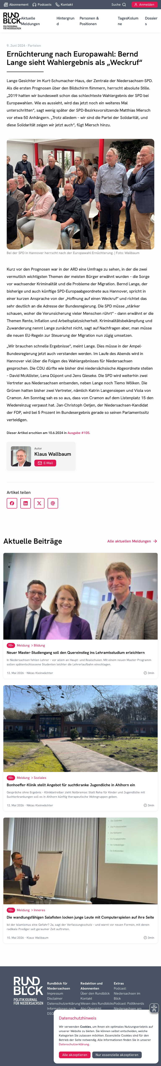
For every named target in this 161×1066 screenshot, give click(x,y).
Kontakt (86, 998)
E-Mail (45, 463)
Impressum (55, 993)
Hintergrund (65, 21)
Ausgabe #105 (78, 433)
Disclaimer (54, 998)
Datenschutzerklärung (74, 1044)
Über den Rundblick (95, 993)
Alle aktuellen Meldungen (132, 541)
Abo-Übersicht (90, 1008)
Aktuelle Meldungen (30, 21)
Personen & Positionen (89, 21)
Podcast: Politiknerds (129, 1003)
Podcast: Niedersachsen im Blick (127, 993)
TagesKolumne (128, 21)
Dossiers (151, 21)
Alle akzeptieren (74, 1055)
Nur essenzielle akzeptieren (117, 1055)
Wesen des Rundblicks (97, 1003)
